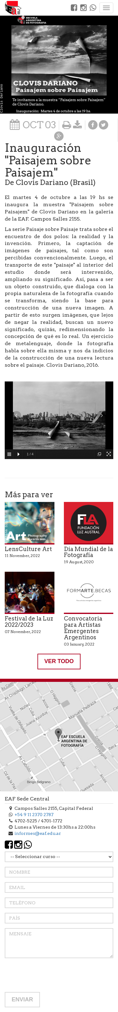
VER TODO (59, 661)
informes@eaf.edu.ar (37, 833)
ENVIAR (22, 999)
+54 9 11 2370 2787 (33, 814)
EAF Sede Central (27, 799)
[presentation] (52, 975)
